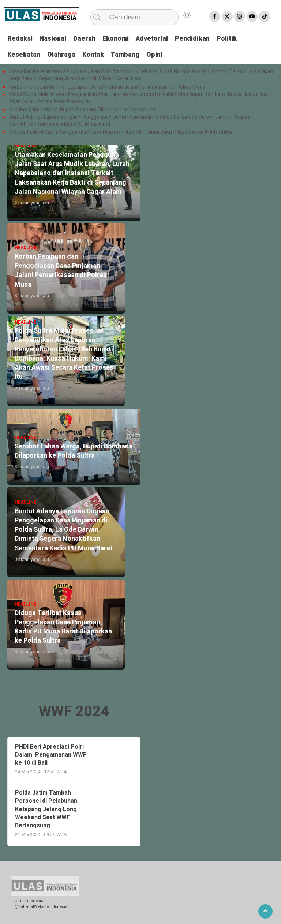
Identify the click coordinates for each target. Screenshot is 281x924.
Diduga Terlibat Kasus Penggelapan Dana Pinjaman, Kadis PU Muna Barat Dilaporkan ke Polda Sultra (120, 132)
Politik (232, 39)
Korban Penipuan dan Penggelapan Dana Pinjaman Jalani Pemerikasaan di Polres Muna (107, 86)
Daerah (86, 39)
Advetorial (155, 39)
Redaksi (20, 39)
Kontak (95, 55)
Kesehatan (24, 55)
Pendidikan (197, 39)
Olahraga (62, 55)
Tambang (128, 55)
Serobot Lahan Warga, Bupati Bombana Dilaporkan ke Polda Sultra (83, 110)
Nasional (53, 39)
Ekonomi (118, 39)
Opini (158, 55)
